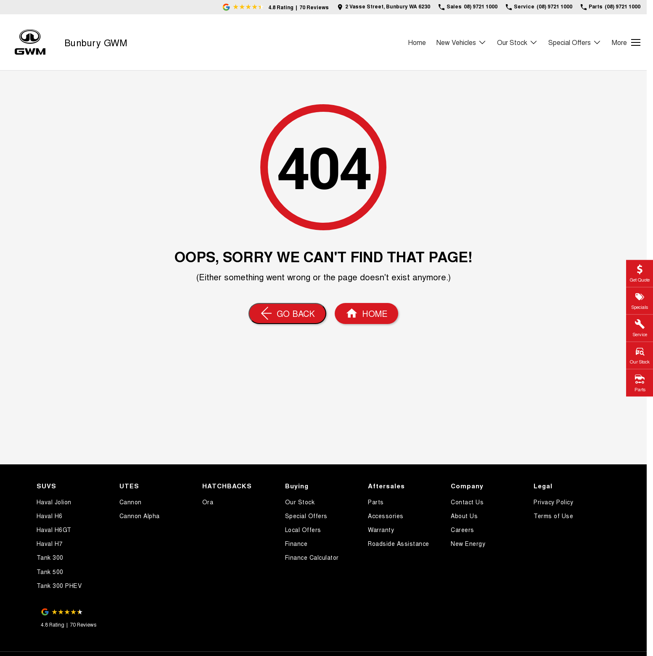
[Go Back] (287, 313)
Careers (462, 529)
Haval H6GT (54, 529)
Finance (296, 543)
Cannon (130, 502)
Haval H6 (50, 515)
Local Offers (303, 529)
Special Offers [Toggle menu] (574, 42)
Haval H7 (50, 543)
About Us (464, 515)
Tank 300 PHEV (59, 585)
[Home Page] (30, 42)
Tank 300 (50, 557)
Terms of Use (553, 515)
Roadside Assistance (398, 543)
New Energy (468, 543)
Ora (208, 502)
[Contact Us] (383, 7)
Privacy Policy (553, 502)
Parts (376, 502)
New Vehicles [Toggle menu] (461, 42)
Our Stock (300, 502)
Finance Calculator (312, 557)
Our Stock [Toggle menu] (517, 42)
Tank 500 (50, 571)
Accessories (386, 515)
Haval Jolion (54, 502)
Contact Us (467, 502)
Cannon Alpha (139, 515)
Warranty (381, 529)
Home (417, 42)
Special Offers (306, 515)
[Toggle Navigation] (626, 42)
